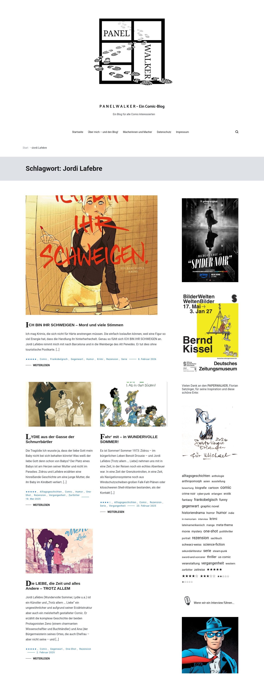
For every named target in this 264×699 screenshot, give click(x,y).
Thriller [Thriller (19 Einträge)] (211, 557)
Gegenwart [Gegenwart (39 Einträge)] (190, 506)
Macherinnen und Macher (139, 132)
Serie (124, 359)
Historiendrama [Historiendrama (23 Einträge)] (193, 513)
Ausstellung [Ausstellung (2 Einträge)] (218, 481)
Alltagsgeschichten (51, 491)
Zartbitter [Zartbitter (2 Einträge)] (187, 569)
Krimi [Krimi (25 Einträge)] (213, 519)
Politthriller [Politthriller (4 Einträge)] (226, 531)
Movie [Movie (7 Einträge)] (186, 531)
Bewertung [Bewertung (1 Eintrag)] (188, 488)
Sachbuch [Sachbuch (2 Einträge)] (216, 538)
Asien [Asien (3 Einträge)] (206, 481)
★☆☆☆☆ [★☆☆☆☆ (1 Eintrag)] (187, 582)
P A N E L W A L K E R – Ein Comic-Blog (131, 106)
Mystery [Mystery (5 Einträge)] (197, 531)
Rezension (112, 359)
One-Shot (71, 649)
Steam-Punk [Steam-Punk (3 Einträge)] (220, 551)
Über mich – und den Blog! (104, 132)
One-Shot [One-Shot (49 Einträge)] (210, 531)
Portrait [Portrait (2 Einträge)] (186, 538)
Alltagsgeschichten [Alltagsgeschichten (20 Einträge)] (196, 476)
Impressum (184, 132)
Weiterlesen (41, 365)
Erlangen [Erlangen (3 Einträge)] (217, 493)
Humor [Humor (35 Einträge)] (221, 513)
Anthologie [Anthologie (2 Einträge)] (218, 476)
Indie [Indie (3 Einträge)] (231, 513)
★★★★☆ (105, 502)
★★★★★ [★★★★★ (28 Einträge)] (214, 569)
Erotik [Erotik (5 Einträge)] (227, 493)
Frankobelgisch (59, 359)
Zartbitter (74, 495)
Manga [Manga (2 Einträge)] (210, 525)
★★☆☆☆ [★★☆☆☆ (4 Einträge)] (223, 576)
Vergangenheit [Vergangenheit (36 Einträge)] (212, 563)
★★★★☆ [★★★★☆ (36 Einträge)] (190, 576)
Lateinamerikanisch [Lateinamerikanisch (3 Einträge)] (193, 525)
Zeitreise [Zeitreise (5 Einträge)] (199, 569)
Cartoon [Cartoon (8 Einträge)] (213, 488)
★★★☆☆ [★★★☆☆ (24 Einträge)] (208, 576)
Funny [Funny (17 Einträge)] (223, 500)
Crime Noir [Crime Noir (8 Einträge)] (188, 493)
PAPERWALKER (218, 385)
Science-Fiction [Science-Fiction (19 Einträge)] (214, 544)
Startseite (79, 132)
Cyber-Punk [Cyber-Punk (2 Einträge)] (203, 493)
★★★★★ (31, 359)
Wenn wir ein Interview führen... (214, 603)
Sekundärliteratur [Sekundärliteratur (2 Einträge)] (192, 551)
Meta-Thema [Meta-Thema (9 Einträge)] (224, 525)
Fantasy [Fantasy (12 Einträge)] (187, 500)
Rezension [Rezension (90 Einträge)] (200, 538)
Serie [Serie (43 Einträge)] (207, 551)
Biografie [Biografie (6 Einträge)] (201, 488)
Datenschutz (165, 132)
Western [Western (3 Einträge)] (230, 563)
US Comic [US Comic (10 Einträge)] (224, 557)
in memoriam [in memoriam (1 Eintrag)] (189, 519)
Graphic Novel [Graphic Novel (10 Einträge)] (210, 506)
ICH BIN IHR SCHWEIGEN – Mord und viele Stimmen (76, 325)
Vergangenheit (57, 495)
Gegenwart (77, 359)
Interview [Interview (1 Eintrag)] (203, 519)
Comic (43, 359)
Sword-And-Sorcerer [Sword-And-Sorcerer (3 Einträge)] (193, 557)
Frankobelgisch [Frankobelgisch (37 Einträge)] (206, 500)
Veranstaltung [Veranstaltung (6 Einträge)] (191, 563)
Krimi (100, 359)
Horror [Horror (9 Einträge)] (210, 513)
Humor (90, 359)
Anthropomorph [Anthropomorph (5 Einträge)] (192, 481)
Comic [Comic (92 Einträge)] (225, 487)
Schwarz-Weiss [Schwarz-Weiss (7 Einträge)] (191, 544)
